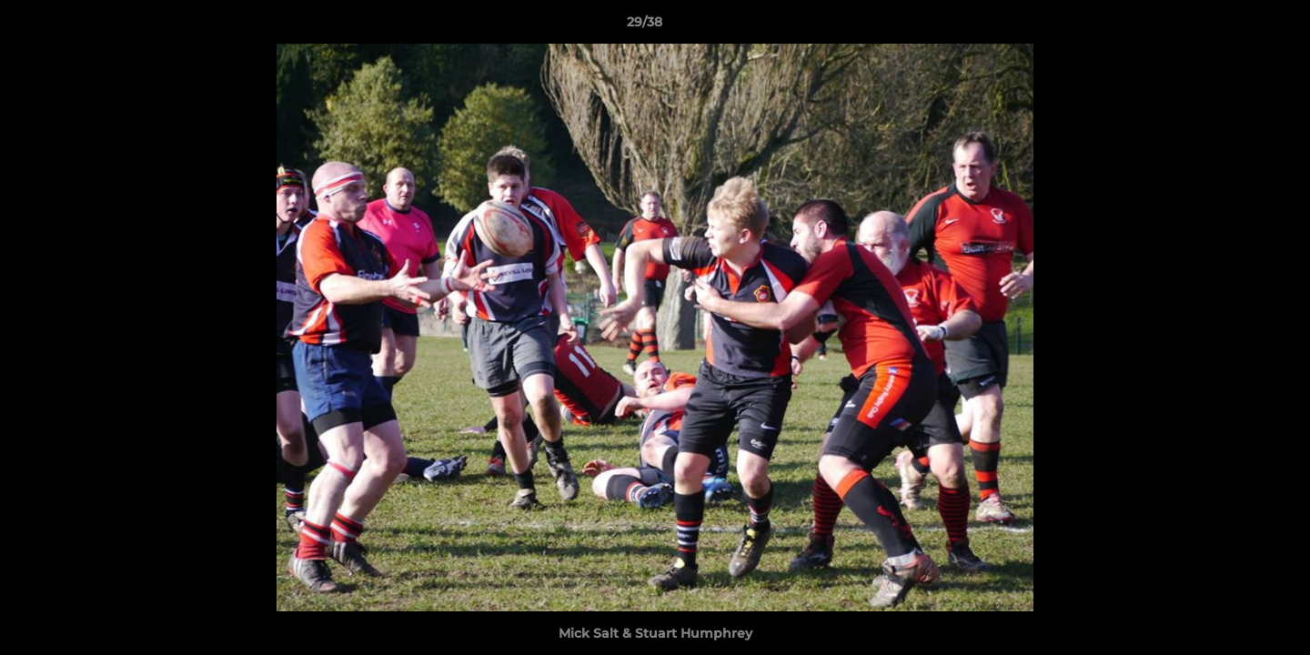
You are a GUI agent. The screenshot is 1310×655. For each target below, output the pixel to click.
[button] (1233, 26)
